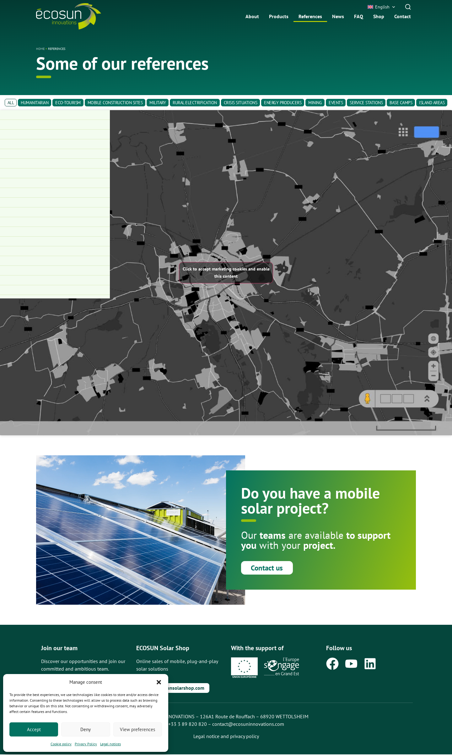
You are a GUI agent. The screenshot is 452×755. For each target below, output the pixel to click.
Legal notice (206, 737)
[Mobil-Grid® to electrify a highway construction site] (55, 271)
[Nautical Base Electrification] (55, 212)
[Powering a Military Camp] (55, 154)
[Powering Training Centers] (55, 173)
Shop (378, 16)
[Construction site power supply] (55, 183)
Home (40, 49)
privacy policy (244, 737)
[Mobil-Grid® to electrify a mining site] (55, 280)
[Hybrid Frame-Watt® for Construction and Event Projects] (55, 261)
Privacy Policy (86, 744)
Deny (85, 729)
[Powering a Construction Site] (55, 144)
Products (278, 16)
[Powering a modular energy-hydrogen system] (55, 193)
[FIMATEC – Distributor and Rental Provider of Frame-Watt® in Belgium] (55, 134)
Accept (34, 729)
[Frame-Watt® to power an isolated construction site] (55, 232)
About (252, 16)
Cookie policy (61, 744)
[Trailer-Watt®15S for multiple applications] (55, 290)
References (310, 16)
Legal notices (110, 744)
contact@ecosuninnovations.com (248, 724)
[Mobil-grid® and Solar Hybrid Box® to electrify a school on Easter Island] (55, 125)
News (338, 16)
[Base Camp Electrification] (55, 202)
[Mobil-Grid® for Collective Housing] (55, 251)
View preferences (137, 729)
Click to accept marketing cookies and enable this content (226, 272)
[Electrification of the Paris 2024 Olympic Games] (55, 222)
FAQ (358, 16)
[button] (159, 682)
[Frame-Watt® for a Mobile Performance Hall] (55, 241)
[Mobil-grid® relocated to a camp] (55, 115)
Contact (402, 16)
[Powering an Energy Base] (55, 164)
